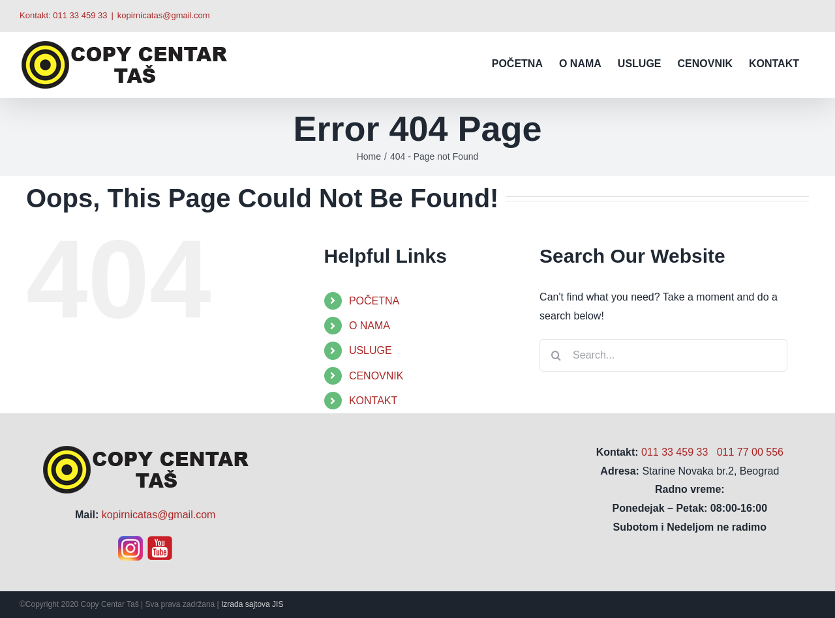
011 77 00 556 (750, 452)
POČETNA (374, 300)
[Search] (555, 355)
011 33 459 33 (80, 15)
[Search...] (663, 355)
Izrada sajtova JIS (252, 604)
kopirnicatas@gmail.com (163, 15)
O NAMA (369, 325)
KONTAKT (373, 400)
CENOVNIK (376, 375)
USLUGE (370, 350)
